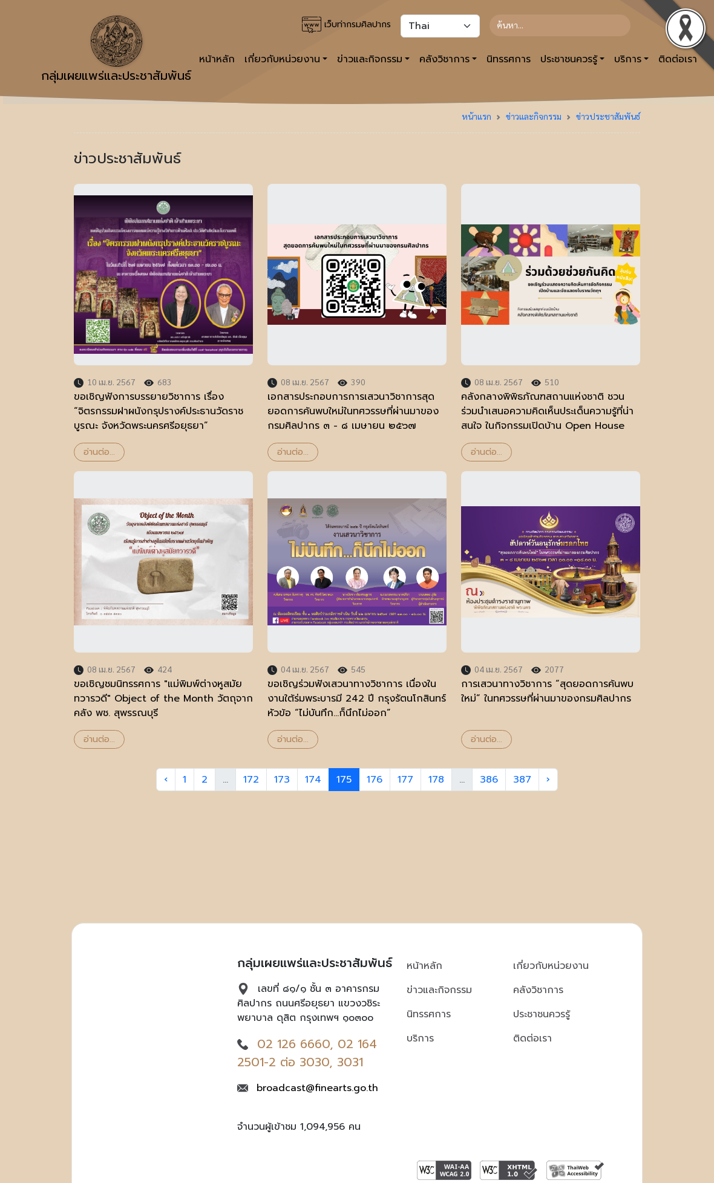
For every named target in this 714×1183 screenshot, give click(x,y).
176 (374, 779)
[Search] (560, 25)
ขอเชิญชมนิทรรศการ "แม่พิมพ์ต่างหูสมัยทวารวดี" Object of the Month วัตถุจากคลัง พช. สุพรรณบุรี (163, 698)
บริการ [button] (627, 59)
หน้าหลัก (424, 966)
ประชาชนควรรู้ (541, 1014)
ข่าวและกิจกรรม (534, 116)
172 (251, 779)
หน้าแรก (476, 116)
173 (282, 779)
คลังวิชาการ (538, 990)
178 (436, 779)
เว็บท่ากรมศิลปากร (346, 24)
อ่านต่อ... (99, 452)
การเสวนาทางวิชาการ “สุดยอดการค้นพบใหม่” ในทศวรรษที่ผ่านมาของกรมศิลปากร (547, 691)
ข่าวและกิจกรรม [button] (369, 59)
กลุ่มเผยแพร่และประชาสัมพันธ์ (116, 50)
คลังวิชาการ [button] (444, 59)
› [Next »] (548, 779)
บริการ (420, 1038)
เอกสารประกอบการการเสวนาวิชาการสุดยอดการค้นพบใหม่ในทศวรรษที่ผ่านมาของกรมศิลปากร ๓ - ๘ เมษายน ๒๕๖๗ (353, 411)
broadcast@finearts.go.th (317, 1088)
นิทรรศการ (508, 59)
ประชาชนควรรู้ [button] (568, 59)
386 (489, 779)
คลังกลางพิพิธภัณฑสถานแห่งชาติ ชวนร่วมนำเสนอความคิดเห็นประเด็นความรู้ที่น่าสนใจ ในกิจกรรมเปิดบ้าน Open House (547, 411)
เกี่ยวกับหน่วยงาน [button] (282, 59)
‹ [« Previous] (166, 779)
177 (405, 779)
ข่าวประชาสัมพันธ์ (608, 116)
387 (522, 779)
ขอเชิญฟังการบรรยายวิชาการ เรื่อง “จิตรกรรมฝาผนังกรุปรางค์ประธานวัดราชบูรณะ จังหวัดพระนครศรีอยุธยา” (158, 411)
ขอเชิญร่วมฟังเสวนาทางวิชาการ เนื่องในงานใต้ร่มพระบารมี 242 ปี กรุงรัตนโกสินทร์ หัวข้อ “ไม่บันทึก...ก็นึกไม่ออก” (356, 698)
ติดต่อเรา (532, 1038)
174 (313, 779)
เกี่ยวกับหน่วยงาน (551, 966)
